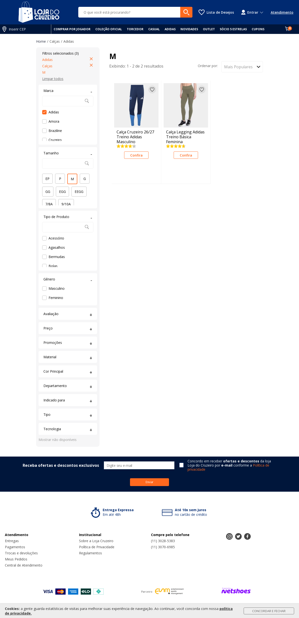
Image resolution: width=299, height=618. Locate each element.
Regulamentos (90, 553)
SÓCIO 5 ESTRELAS (233, 29)
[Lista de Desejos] (216, 12)
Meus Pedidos (16, 559)
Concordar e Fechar (269, 611)
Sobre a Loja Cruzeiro (96, 540)
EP (47, 178)
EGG (62, 191)
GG (47, 191)
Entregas (12, 540)
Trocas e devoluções (21, 553)
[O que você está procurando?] (135, 12)
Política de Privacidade (96, 547)
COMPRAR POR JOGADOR (72, 29)
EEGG (79, 191)
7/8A (49, 204)
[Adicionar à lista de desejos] (152, 89)
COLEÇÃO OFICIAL (108, 29)
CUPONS (258, 29)
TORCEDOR (135, 29)
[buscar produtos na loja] (186, 12)
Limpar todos (52, 78)
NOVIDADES (189, 29)
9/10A (66, 204)
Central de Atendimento (23, 565)
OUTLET (209, 29)
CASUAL (154, 29)
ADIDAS (170, 29)
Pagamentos (15, 547)
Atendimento (282, 12)
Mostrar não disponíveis (58, 439)
